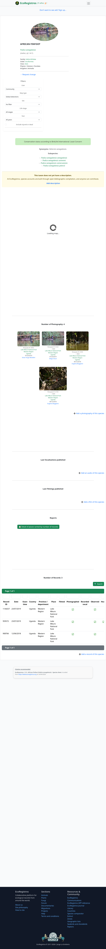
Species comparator (75, 913)
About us (19, 905)
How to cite (19, 910)
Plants (43, 898)
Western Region (28, 352)
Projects (44, 911)
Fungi (43, 900)
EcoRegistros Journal (75, 905)
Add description (53, 183)
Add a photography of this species (89, 413)
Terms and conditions (50, 916)
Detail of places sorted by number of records (38, 527)
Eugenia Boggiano (77, 364)
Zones (69, 919)
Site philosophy (21, 907)
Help (43, 913)
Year (23, 116)
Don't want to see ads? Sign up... (53, 10)
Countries (71, 911)
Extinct (70, 916)
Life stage (23, 108)
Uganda (28, 354)
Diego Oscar (53, 359)
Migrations (45, 908)
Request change (28, 74)
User (23, 85)
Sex (23, 101)
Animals (44, 895)
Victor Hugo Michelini (28, 357)
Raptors (70, 926)
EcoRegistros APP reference (78, 903)
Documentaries (47, 905)
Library (70, 908)
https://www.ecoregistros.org (27, 674)
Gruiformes (29, 61)
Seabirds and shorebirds (77, 924)
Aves (26, 64)
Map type (23, 93)
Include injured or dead (24, 124)
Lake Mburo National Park (29, 350)
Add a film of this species (92, 502)
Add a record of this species (91, 654)
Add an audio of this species (91, 473)
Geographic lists (74, 921)
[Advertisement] (53, 205)
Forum (44, 903)
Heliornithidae (31, 59)
